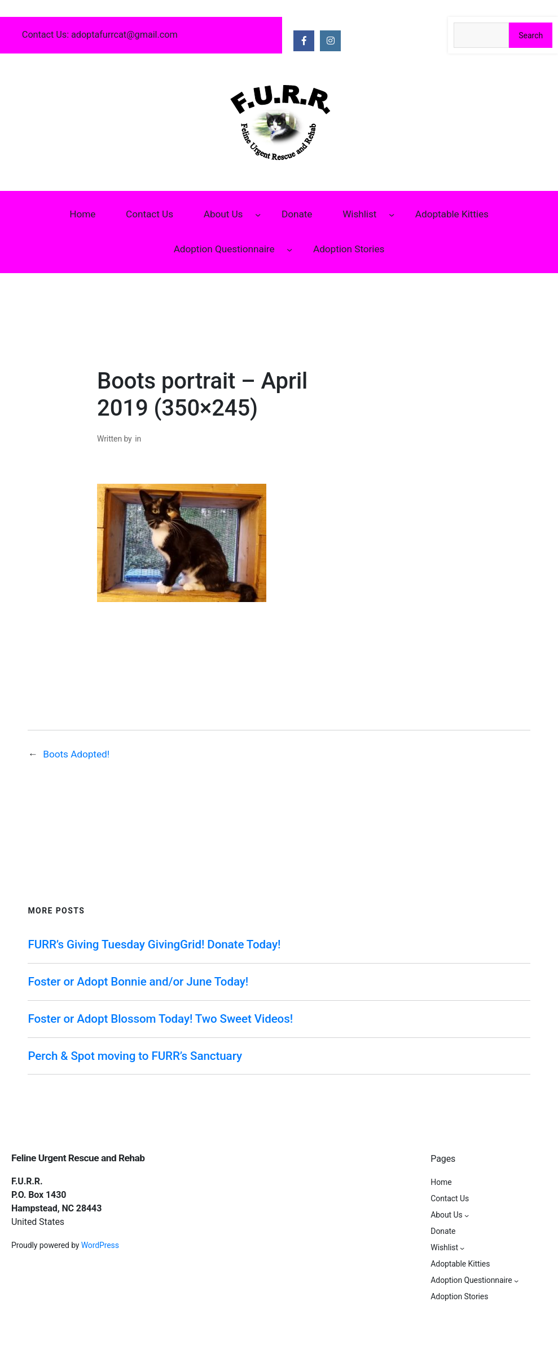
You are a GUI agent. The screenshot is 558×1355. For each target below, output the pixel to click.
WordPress (100, 1245)
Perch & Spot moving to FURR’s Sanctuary (135, 1056)
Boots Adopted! (76, 754)
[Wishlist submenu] (391, 214)
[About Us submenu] (258, 214)
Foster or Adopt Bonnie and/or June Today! (138, 981)
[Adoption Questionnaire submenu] (289, 249)
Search (531, 35)
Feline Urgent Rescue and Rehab (78, 1158)
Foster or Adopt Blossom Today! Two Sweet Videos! (160, 1019)
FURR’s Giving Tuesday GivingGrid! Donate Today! (154, 944)
